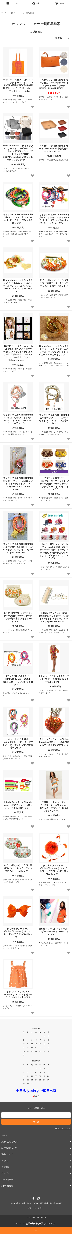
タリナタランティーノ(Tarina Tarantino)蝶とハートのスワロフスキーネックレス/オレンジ (54, 742)
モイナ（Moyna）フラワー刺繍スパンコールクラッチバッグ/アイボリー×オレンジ (17, 868)
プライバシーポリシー (36, 1208)
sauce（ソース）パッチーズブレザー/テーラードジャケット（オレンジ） (54, 932)
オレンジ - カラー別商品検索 (22, 13)
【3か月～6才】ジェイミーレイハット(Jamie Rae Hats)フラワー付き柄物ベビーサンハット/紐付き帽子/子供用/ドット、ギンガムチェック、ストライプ (54, 551)
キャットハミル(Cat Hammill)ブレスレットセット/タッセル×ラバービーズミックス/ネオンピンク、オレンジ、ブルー (54, 218)
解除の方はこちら (63, 1128)
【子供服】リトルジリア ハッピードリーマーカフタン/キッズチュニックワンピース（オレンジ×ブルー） (54, 806)
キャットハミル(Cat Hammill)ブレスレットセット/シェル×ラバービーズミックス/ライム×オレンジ (18, 218)
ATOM (36, 1203)
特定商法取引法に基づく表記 (51, 1203)
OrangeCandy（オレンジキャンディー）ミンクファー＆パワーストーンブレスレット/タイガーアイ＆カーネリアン (54, 350)
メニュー (12, 3)
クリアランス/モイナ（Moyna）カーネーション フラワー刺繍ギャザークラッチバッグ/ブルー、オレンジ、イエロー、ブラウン (54, 484)
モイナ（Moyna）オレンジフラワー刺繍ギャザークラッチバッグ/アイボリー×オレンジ (54, 283)
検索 (36, 3)
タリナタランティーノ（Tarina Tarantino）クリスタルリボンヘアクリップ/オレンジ (18, 932)
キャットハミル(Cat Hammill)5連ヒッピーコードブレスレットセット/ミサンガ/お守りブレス (18, 743)
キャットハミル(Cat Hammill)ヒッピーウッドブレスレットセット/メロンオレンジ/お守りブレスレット (54, 419)
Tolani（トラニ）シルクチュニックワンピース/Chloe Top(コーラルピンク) (54, 679)
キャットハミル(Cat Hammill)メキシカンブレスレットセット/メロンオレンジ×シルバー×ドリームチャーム (18, 419)
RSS (29, 1203)
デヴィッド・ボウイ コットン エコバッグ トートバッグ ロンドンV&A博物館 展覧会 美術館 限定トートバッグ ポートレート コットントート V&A (18, 85)
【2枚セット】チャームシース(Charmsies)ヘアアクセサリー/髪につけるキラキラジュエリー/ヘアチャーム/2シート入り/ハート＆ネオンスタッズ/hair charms (18, 353)
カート (60, 3)
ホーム (3, 13)
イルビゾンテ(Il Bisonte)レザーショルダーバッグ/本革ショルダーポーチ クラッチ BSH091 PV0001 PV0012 (54, 84)
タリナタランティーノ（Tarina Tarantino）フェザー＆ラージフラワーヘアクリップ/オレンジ (54, 869)
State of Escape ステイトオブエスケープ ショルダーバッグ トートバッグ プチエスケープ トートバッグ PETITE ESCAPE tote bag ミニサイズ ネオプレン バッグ (18, 153)
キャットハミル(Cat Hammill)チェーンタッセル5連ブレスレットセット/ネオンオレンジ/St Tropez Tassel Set (18, 548)
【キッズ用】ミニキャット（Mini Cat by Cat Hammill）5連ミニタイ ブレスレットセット (18, 680)
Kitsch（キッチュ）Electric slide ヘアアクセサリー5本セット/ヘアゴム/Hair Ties (18, 805)
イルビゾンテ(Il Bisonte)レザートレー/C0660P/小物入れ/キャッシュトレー (54, 149)
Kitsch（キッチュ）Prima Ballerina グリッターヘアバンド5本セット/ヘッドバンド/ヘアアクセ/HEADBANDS (54, 617)
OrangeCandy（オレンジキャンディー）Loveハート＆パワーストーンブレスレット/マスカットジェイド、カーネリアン (18, 286)
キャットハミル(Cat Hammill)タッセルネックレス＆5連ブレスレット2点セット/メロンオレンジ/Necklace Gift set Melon (18, 483)
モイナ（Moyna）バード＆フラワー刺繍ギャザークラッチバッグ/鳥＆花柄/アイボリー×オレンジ (17, 617)
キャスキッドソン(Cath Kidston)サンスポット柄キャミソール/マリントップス (18, 995)
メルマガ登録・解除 (17, 1203)
